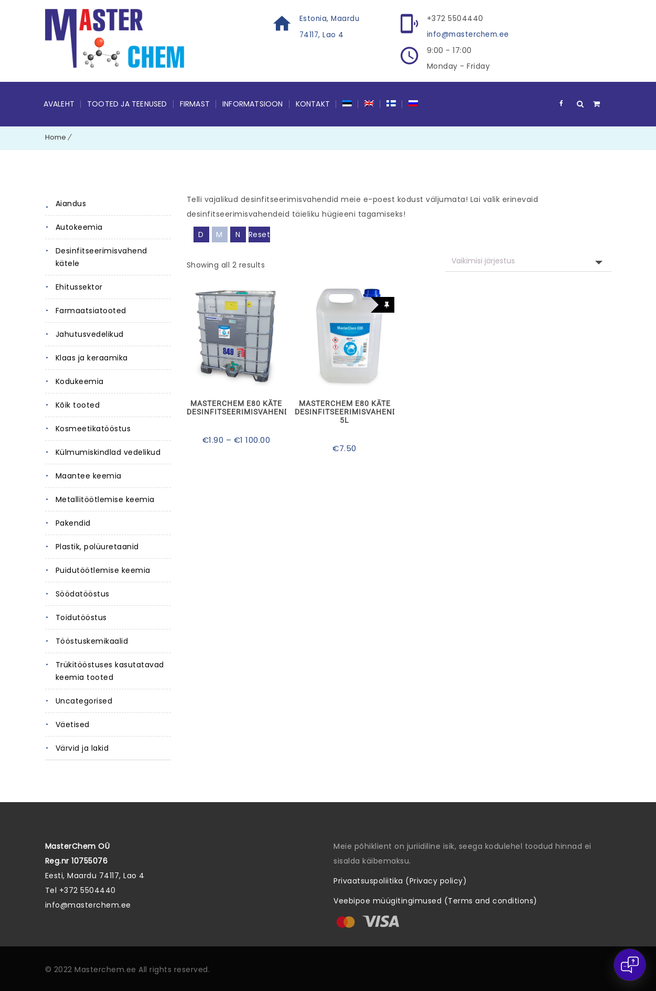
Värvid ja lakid (82, 747)
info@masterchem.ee (470, 34)
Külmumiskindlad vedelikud (108, 451)
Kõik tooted (78, 404)
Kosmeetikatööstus (93, 428)
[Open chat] (630, 965)
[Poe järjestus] (528, 260)
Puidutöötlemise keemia (103, 569)
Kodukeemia (80, 381)
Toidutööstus (81, 617)
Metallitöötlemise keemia (105, 499)
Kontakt (313, 103)
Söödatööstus (83, 593)
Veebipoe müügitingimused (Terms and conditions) (435, 900)
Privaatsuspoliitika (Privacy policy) (400, 880)
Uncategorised (84, 700)
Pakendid (73, 522)
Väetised (73, 724)
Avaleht (59, 103)
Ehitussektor (79, 286)
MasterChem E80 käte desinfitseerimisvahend (236, 407)
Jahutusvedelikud (90, 333)
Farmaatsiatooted (91, 310)
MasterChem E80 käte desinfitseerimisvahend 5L (344, 411)
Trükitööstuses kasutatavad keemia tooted (110, 670)
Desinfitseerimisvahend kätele (101, 256)
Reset (260, 234)
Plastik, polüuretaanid (97, 546)
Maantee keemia (89, 475)
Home (55, 137)
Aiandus (71, 203)
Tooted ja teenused (127, 103)
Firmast (195, 103)
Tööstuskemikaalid (92, 640)
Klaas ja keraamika (92, 357)
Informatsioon (252, 103)
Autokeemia (79, 226)
